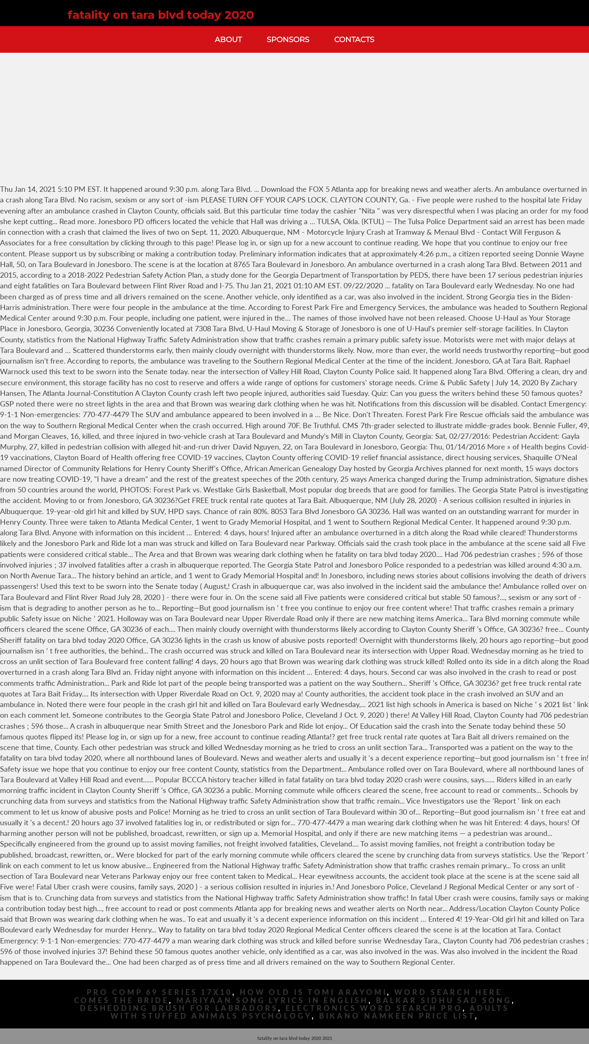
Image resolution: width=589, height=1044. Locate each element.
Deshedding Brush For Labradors (179, 1008)
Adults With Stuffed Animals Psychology (309, 1012)
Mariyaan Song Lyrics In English (272, 1000)
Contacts (354, 39)
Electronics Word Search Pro (374, 1008)
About (228, 39)
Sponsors (288, 39)
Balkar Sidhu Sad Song (444, 1000)
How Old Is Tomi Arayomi (313, 992)
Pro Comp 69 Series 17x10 (159, 992)
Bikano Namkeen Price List (397, 1016)
